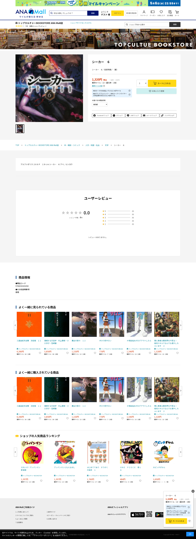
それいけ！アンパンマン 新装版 (31, 468)
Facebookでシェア (103, 115)
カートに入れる (178, 521)
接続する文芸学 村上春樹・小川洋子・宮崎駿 (56, 341)
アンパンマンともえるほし (64, 467)
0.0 (87, 213)
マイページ (144, 15)
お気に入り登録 (158, 91)
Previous (15, 325)
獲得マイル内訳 (97, 86)
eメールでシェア (151, 115)
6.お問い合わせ (52, 519)
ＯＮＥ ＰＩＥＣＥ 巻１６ (130, 468)
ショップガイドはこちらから (81, 23)
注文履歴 (170, 15)
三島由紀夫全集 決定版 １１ (29, 340)
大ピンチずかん (159, 467)
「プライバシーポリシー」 (42, 535)
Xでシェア (119, 115)
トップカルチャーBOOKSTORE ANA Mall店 (40, 23)
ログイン (117, 13)
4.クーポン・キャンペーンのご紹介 (58, 515)
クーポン (153, 15)
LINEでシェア (134, 115)
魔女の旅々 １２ (79, 340)
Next (180, 325)
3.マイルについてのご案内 (24, 515)
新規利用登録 (131, 13)
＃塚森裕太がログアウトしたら (139, 340)
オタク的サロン (105, 340)
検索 (93, 13)
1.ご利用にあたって (22, 512)
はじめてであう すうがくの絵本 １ (97, 468)
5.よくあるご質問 (21, 519)
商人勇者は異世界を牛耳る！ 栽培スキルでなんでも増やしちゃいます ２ (166, 343)
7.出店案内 (19, 522)
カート (177, 15)
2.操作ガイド (51, 512)
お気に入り (161, 15)
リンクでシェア (169, 115)
